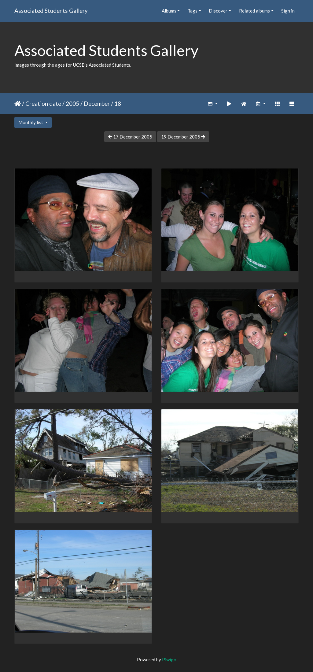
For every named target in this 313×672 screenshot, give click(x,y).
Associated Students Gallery (51, 10)
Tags (192, 10)
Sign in (288, 10)
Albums (169, 10)
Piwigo (169, 659)
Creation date (43, 103)
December (97, 103)
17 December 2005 (130, 136)
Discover (218, 10)
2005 (72, 103)
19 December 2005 (183, 136)
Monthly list (31, 122)
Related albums (254, 10)
